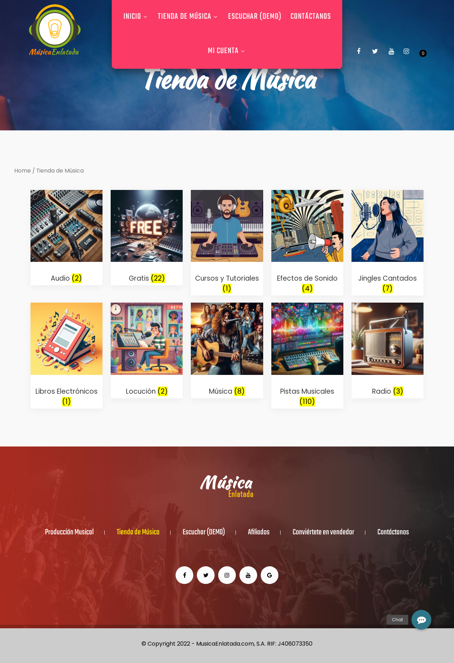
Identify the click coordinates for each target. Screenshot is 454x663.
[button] (421, 620)
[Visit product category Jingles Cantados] (387, 243)
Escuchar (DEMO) (255, 16)
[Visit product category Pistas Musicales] (307, 355)
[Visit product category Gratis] (147, 237)
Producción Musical (69, 532)
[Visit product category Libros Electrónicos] (67, 355)
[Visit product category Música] (227, 350)
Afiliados (259, 532)
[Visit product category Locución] (147, 350)
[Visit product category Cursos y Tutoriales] (227, 243)
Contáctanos (310, 16)
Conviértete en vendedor (323, 532)
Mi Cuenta (227, 51)
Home (22, 170)
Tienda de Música (188, 16)
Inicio (136, 16)
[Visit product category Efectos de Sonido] (307, 243)
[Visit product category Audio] (67, 237)
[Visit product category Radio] (387, 350)
